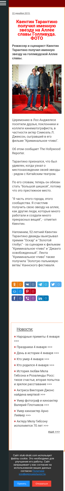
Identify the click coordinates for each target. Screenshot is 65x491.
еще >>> (54, 431)
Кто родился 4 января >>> (35, 365)
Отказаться (42, 483)
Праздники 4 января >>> (34, 347)
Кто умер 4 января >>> (33, 359)
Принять (21, 483)
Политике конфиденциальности (32, 472)
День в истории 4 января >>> (38, 353)
